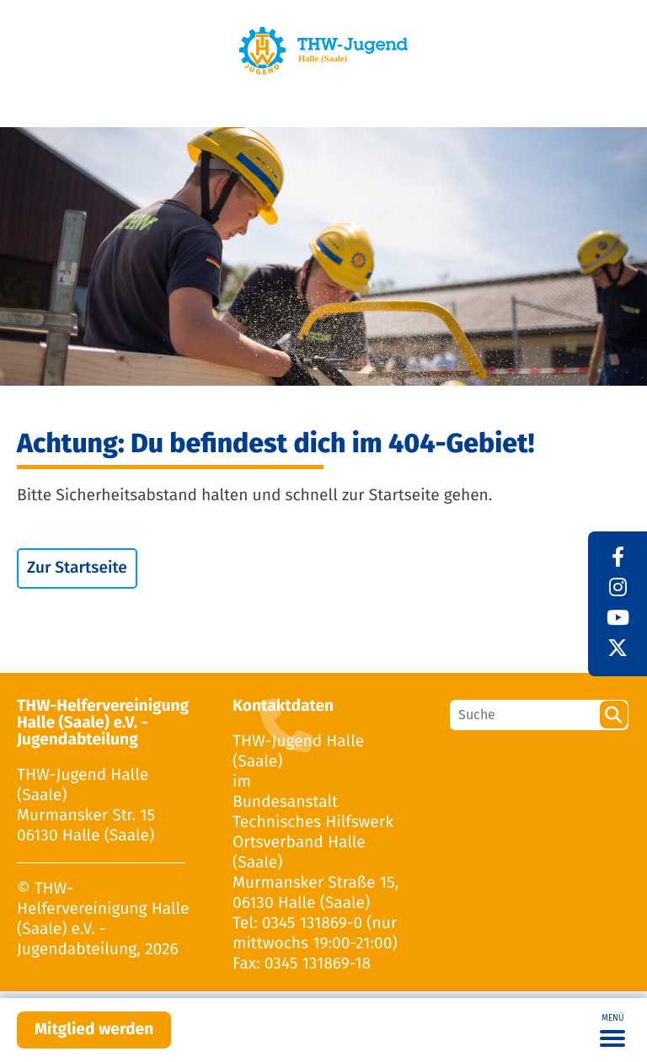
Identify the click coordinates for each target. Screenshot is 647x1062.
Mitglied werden (94, 1029)
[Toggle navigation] (612, 1030)
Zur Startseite (77, 568)
